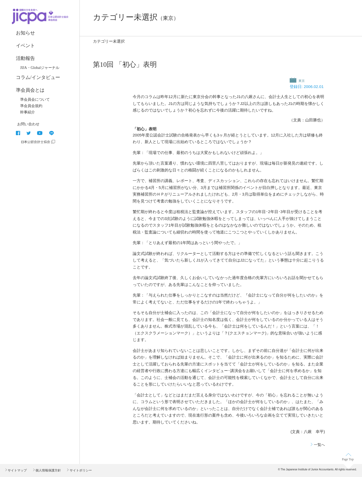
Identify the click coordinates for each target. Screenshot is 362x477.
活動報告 (25, 58)
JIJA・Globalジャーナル (39, 68)
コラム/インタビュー (38, 77)
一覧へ (319, 445)
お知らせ (25, 33)
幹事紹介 (27, 112)
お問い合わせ (28, 124)
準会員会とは (30, 90)
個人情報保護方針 (48, 470)
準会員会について (35, 99)
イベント (25, 45)
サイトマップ (17, 470)
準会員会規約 (31, 106)
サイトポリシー (80, 470)
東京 (301, 81)
